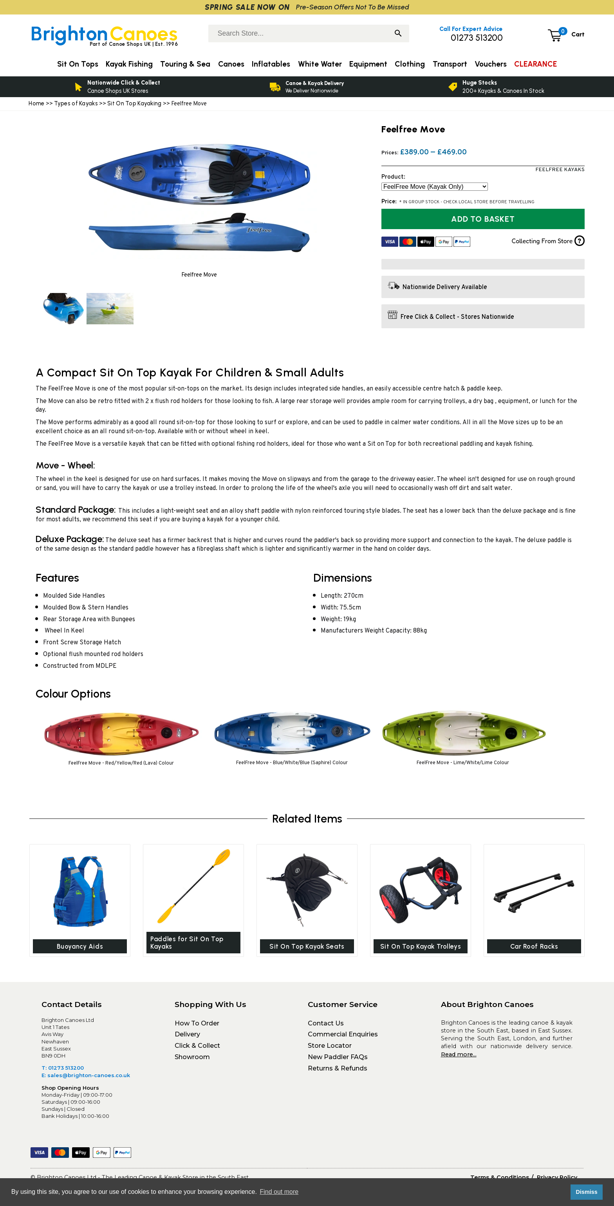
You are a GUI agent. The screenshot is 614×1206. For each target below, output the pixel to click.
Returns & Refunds (337, 1070)
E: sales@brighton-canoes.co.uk (86, 1078)
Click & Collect (197, 1048)
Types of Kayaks (76, 103)
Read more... (459, 1056)
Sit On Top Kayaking (135, 103)
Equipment (368, 64)
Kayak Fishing (129, 64)
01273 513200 (477, 38)
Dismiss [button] (586, 1192)
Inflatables (271, 64)
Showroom (192, 1059)
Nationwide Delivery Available (445, 287)
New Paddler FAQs (338, 1059)
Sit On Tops (77, 64)
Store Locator (330, 1048)
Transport (450, 64)
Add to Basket (483, 219)
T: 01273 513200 (63, 1070)
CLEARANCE (535, 64)
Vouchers (491, 64)
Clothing (410, 64)
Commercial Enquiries (343, 1037)
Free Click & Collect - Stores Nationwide (457, 317)
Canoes (231, 64)
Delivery (187, 1037)
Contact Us (326, 1025)
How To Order (197, 1025)
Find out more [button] (279, 1191)
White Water (320, 64)
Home (36, 103)
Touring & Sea (185, 64)
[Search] (398, 34)
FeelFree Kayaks (560, 169)
